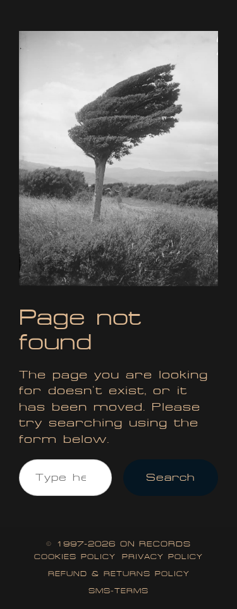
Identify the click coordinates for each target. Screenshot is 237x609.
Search (170, 477)
